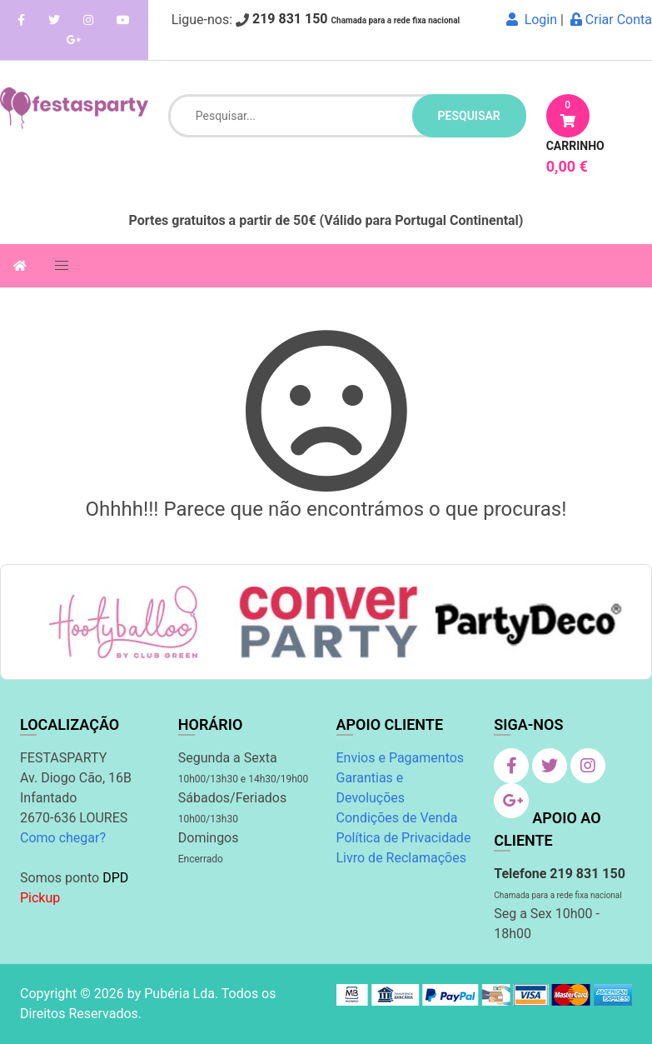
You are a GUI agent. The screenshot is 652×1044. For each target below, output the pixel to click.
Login (531, 19)
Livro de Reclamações (401, 858)
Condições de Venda (397, 818)
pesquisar (469, 115)
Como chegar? (63, 838)
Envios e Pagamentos (400, 758)
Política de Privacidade (403, 838)
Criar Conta (611, 19)
